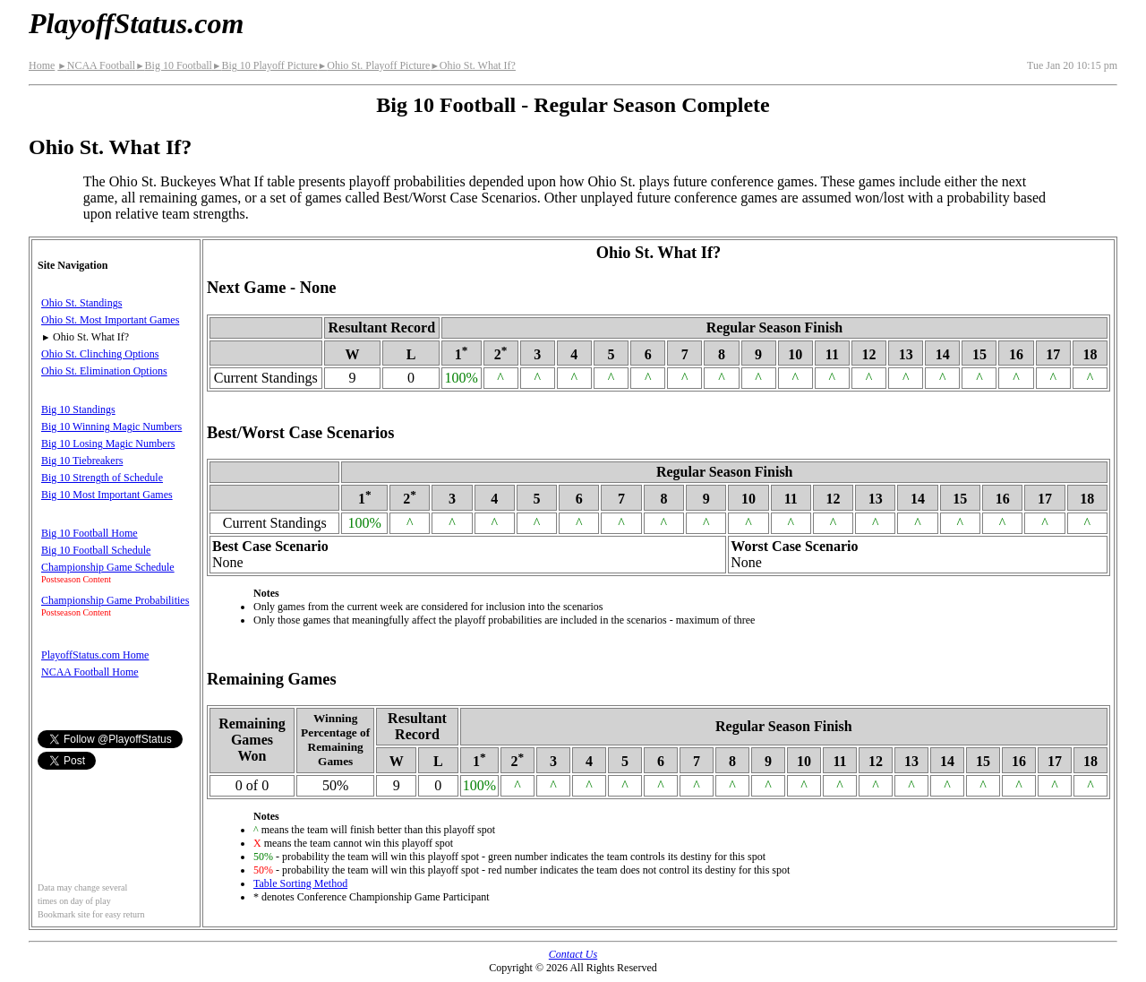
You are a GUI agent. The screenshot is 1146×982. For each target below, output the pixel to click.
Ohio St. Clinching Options (99, 354)
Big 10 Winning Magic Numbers (111, 426)
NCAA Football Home (90, 672)
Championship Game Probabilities (115, 600)
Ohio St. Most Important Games (110, 320)
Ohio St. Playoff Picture (374, 65)
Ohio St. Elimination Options (104, 371)
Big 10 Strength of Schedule (102, 477)
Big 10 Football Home (89, 533)
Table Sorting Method (300, 883)
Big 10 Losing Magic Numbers (108, 443)
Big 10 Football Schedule (95, 550)
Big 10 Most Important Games (107, 494)
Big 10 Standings (78, 409)
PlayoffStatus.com (136, 23)
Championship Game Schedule (108, 567)
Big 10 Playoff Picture (265, 65)
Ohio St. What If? (473, 65)
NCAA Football (96, 65)
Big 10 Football (173, 65)
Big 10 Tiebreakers (82, 460)
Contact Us (573, 954)
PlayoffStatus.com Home (95, 655)
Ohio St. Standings (81, 303)
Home (42, 65)
